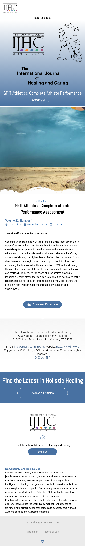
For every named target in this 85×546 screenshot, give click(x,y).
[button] (80, 7)
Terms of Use (52, 531)
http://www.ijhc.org (67, 346)
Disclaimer (32, 531)
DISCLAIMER (42, 357)
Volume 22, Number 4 (18, 220)
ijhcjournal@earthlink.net (29, 346)
